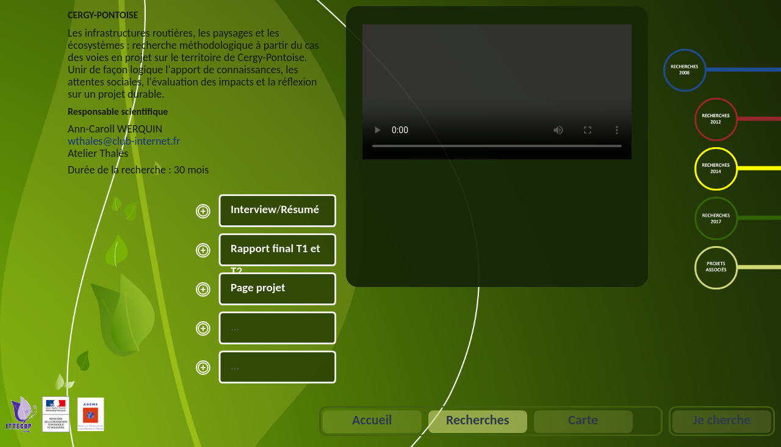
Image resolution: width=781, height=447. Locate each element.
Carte (583, 420)
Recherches (477, 420)
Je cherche (721, 420)
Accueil (372, 420)
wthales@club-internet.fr (124, 141)
